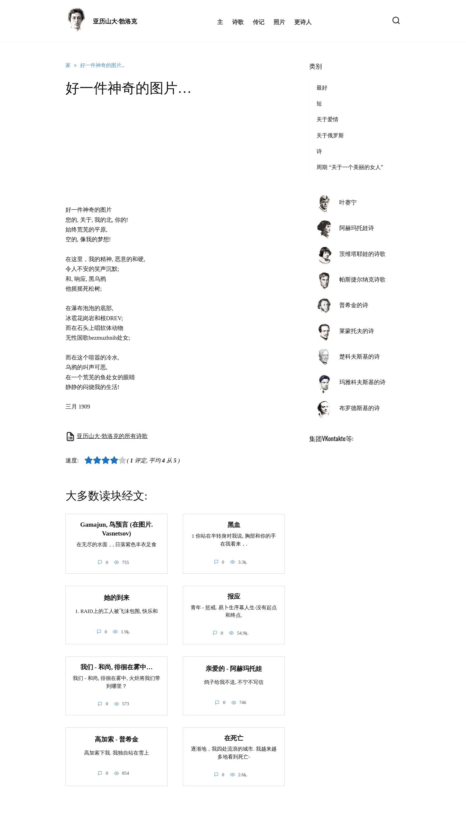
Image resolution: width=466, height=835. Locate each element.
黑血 (234, 525)
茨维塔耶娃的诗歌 (362, 254)
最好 (321, 88)
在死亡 (233, 738)
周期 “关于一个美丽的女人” (349, 167)
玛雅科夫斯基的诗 (362, 382)
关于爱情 (327, 119)
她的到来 (116, 597)
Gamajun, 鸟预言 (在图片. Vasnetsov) (116, 529)
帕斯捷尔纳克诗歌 (362, 279)
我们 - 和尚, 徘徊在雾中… (116, 667)
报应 (234, 596)
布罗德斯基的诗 (359, 408)
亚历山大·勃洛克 (115, 21)
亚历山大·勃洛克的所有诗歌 (112, 436)
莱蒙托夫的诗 (356, 331)
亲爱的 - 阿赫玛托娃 (234, 668)
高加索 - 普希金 (116, 739)
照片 (279, 21)
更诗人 (303, 21)
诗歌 (238, 21)
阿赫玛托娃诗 (356, 228)
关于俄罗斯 (330, 136)
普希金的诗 (353, 305)
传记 (258, 21)
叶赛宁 (348, 202)
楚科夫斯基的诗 (359, 356)
